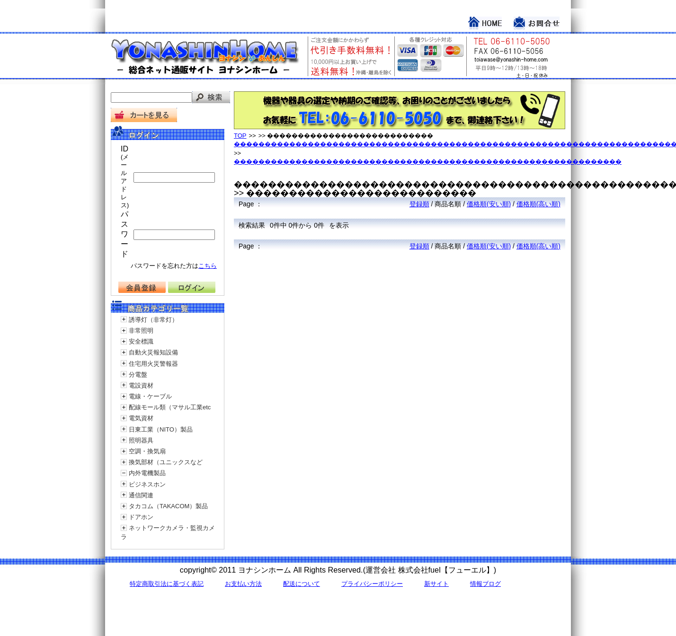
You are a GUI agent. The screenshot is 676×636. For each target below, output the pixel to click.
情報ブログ (485, 583)
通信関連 (141, 495)
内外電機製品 (147, 473)
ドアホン (141, 517)
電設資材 (141, 385)
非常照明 (141, 330)
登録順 (419, 204)
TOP (240, 135)
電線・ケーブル (150, 396)
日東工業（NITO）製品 (161, 429)
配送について (301, 583)
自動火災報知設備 (153, 352)
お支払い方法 (243, 583)
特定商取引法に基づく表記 (167, 583)
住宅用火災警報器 (153, 363)
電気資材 (141, 418)
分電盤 (138, 374)
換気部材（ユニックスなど (166, 462)
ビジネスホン (147, 484)
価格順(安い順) (489, 204)
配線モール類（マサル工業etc (170, 407)
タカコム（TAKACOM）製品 (168, 506)
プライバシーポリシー (372, 583)
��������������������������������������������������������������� (428, 161)
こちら (207, 265)
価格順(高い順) (538, 204)
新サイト (436, 583)
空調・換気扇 (147, 451)
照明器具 (141, 440)
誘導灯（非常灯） (153, 319)
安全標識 (141, 341)
